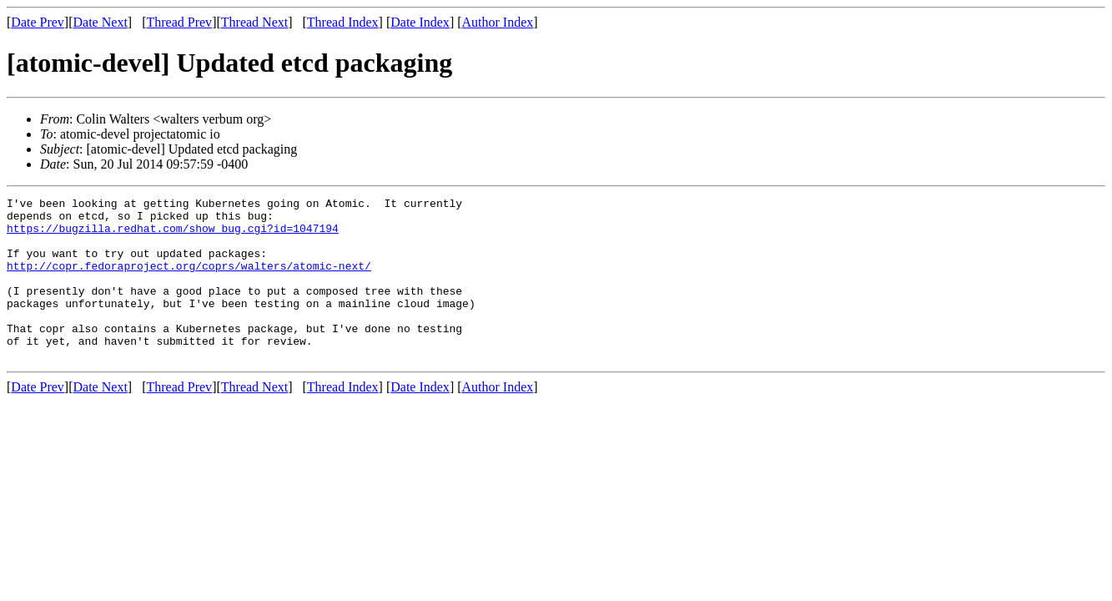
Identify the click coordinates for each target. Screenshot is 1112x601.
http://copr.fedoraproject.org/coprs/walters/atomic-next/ (189, 280)
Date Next (100, 22)
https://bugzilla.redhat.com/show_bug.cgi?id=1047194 (173, 235)
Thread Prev (179, 22)
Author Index (498, 22)
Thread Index (343, 22)
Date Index (420, 22)
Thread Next (254, 22)
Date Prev (37, 22)
